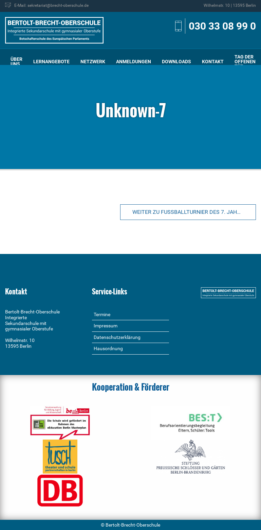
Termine (102, 314)
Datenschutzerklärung (117, 337)
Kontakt (213, 61)
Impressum (105, 325)
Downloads (176, 61)
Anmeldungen (133, 61)
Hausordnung (108, 348)
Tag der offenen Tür (245, 61)
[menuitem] (16, 61)
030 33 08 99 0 (222, 26)
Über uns (16, 61)
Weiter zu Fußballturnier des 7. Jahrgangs (194, 212)
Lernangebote (51, 61)
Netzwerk (92, 61)
